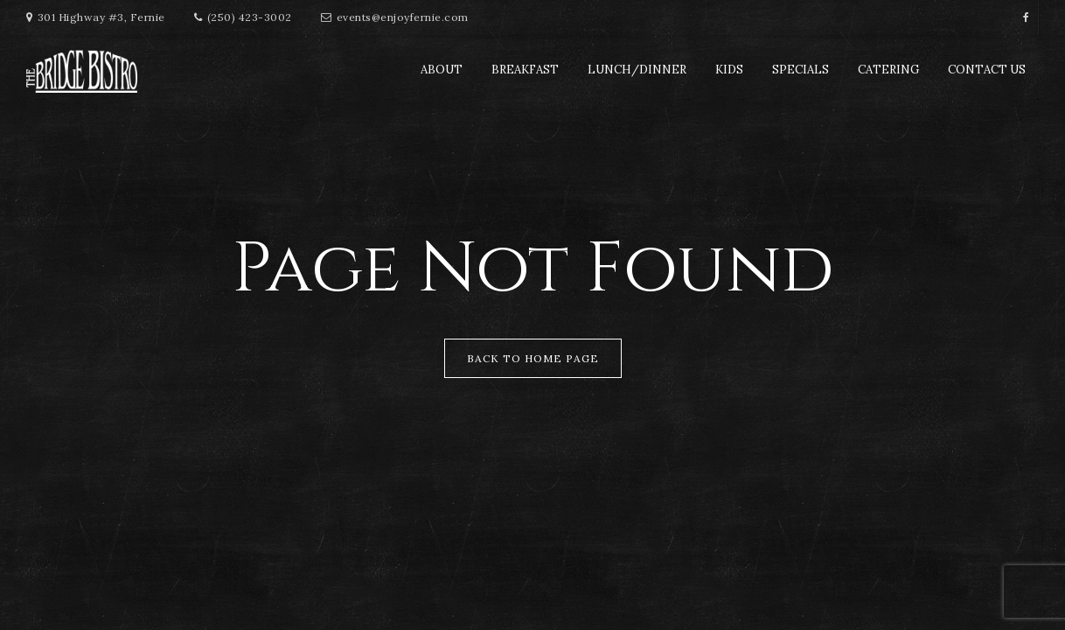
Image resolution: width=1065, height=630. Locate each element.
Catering (888, 69)
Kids (729, 69)
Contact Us (987, 69)
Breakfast (525, 69)
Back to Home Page (533, 358)
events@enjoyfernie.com (403, 17)
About (442, 69)
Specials (800, 69)
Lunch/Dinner (637, 69)
